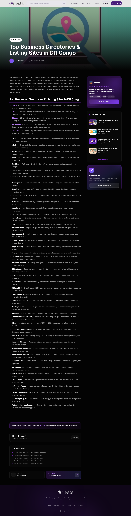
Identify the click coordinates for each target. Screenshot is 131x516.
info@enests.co (65, 511)
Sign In (97, 3)
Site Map (56, 505)
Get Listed (116, 3)
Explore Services (104, 102)
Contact (80, 505)
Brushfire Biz (17, 124)
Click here (42, 426)
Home (49, 505)
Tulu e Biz (15, 131)
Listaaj (14, 112)
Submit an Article (104, 185)
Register (106, 3)
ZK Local (15, 118)
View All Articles (104, 159)
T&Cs (64, 505)
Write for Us (71, 505)
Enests (14, 105)
